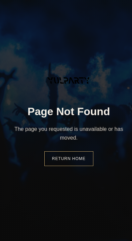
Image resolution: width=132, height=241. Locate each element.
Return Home (69, 158)
